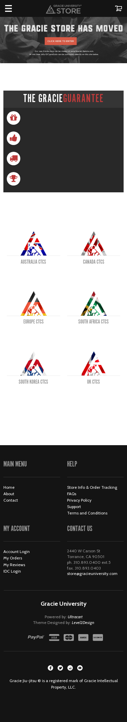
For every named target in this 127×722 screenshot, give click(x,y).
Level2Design (83, 622)
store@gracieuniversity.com (92, 573)
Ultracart (75, 616)
